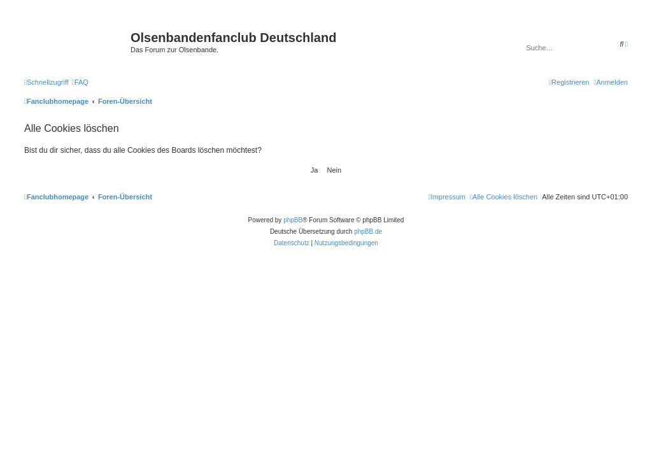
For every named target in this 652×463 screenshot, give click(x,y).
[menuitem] (80, 82)
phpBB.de (368, 231)
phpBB (292, 220)
